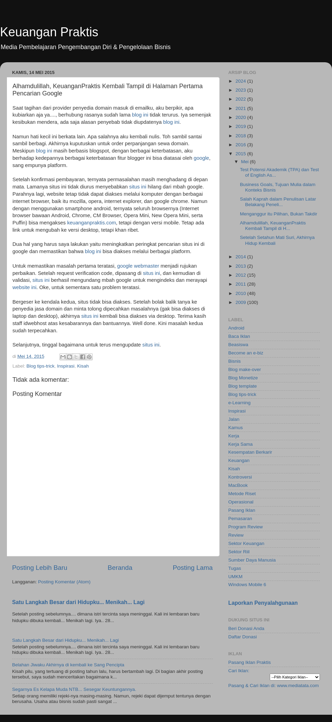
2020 (241, 117)
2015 (241, 153)
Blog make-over (244, 369)
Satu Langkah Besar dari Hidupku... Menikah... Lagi (78, 602)
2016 (241, 144)
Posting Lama (193, 567)
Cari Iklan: (238, 670)
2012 (241, 275)
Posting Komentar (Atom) (64, 581)
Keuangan (239, 460)
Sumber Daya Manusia (252, 560)
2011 (241, 284)
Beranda (120, 567)
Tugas (234, 568)
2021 (241, 108)
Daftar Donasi (242, 636)
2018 (241, 135)
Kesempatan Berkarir (250, 452)
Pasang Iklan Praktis (249, 662)
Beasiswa (238, 344)
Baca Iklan (239, 336)
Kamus (235, 427)
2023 (241, 90)
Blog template (242, 386)
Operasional (240, 502)
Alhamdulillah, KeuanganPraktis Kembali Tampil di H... (273, 225)
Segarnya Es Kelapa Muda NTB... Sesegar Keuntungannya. (74, 689)
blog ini (140, 115)
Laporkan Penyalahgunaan (263, 603)
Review (235, 535)
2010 (241, 293)
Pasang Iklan (241, 510)
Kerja (233, 435)
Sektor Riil (239, 551)
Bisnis (234, 361)
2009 (241, 302)
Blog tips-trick (41, 366)
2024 (241, 81)
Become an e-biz (245, 352)
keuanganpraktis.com (91, 222)
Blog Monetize (243, 377)
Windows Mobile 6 (247, 584)
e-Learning (239, 402)
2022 (241, 99)
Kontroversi (240, 477)
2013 (241, 266)
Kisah (83, 366)
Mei (245, 161)
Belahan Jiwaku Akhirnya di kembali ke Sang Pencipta (68, 664)
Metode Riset (242, 493)
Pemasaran (240, 518)
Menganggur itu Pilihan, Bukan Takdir (278, 213)
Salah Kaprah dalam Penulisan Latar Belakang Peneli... (278, 201)
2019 (241, 126)
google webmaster (138, 266)
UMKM (235, 576)
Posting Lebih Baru (39, 567)
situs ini (137, 186)
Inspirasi (65, 366)
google (201, 158)
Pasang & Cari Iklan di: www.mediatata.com (273, 685)
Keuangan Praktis (49, 32)
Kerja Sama (240, 444)
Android (236, 328)
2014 (241, 256)
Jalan (233, 419)
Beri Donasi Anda (246, 628)
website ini (24, 287)
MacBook (238, 485)
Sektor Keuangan (246, 543)
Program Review (245, 526)
